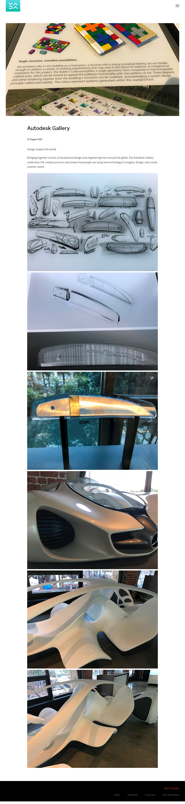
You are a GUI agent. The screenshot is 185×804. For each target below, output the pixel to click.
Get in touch (171, 788)
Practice (117, 795)
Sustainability (132, 795)
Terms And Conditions (171, 795)
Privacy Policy (150, 795)
